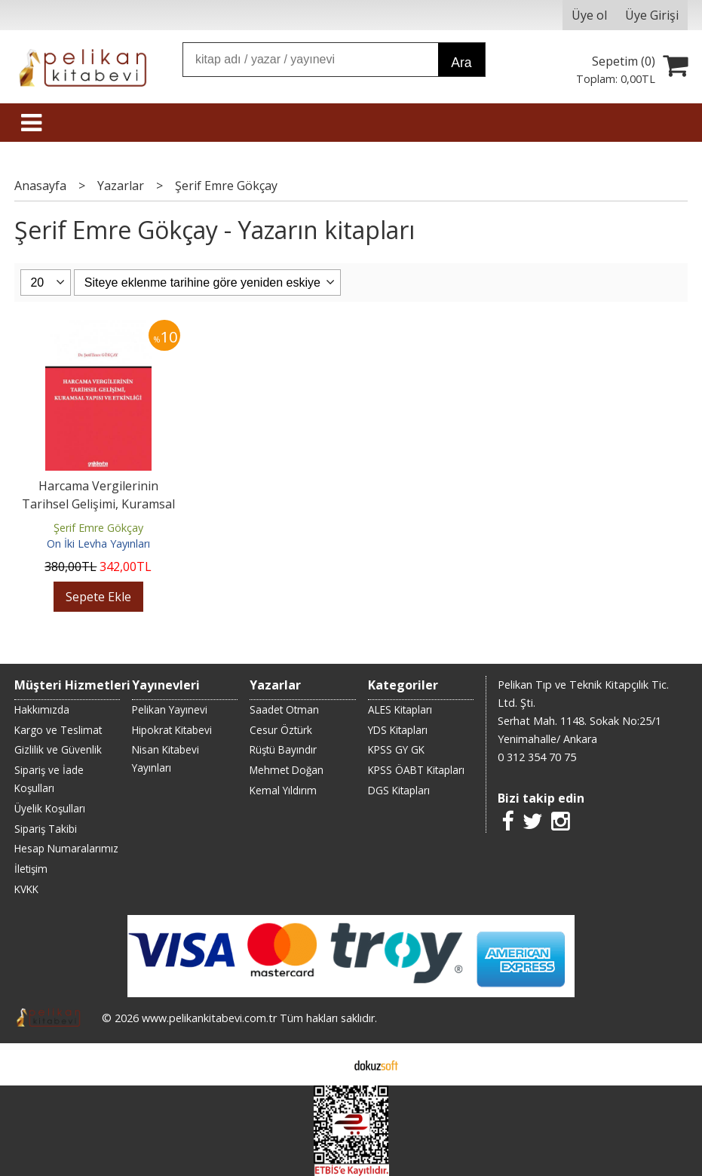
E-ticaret (327, 1064)
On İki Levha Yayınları (98, 543)
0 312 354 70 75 (537, 757)
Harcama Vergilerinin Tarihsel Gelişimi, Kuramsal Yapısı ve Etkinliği (98, 503)
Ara (461, 62)
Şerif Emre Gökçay (98, 527)
